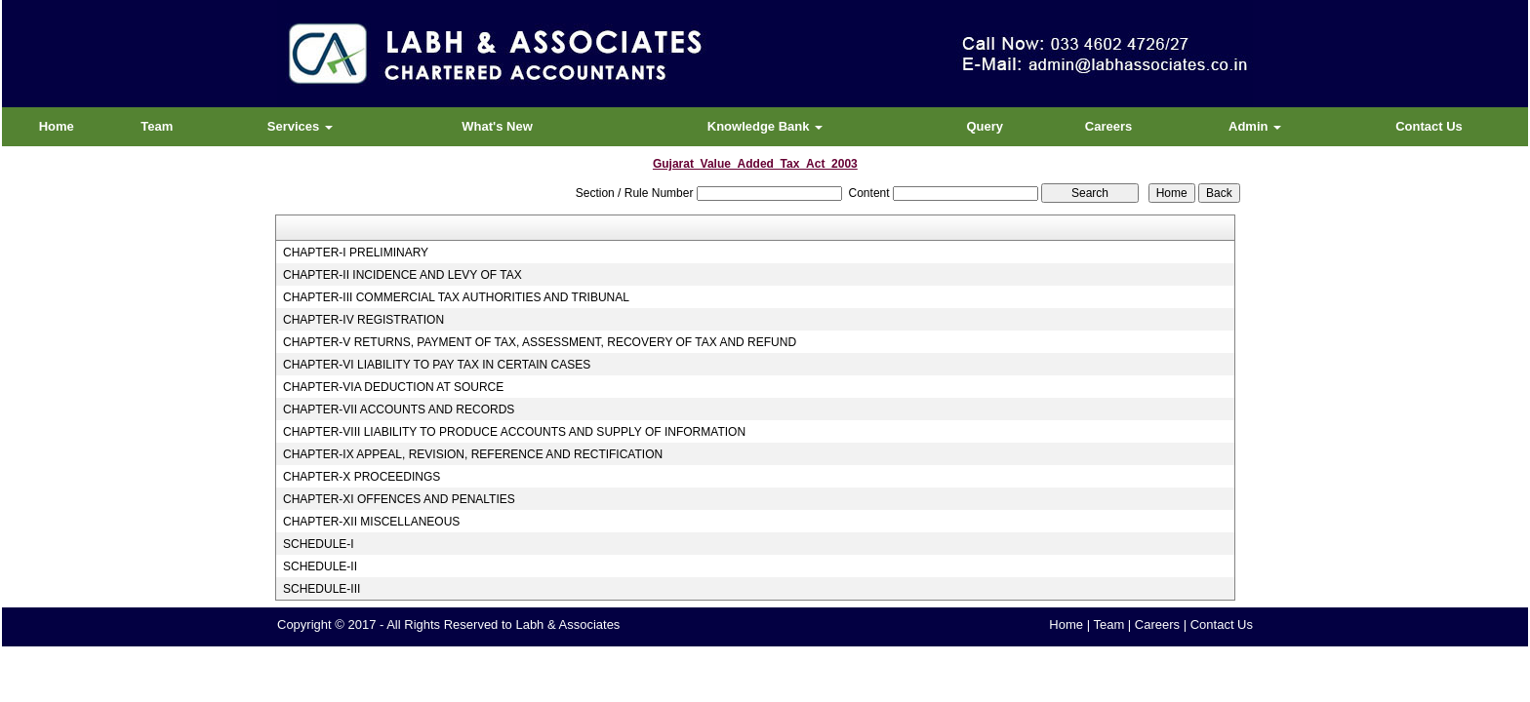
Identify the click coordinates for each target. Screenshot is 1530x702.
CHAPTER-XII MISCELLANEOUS (371, 521)
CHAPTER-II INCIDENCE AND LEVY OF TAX (402, 275)
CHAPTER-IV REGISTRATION (363, 320)
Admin (1254, 126)
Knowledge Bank (765, 126)
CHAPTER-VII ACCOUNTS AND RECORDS (398, 409)
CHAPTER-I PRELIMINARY (355, 252)
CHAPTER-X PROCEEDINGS (361, 477)
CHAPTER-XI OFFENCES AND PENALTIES (399, 499)
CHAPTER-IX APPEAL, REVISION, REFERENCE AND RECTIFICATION (473, 454)
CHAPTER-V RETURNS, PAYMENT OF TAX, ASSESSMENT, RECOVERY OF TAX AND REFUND (539, 342)
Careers (1108, 126)
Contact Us (1429, 126)
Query (984, 126)
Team (157, 126)
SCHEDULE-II (320, 566)
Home (56, 126)
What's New (497, 126)
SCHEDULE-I (318, 544)
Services (300, 126)
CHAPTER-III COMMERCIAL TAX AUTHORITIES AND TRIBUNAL (456, 297)
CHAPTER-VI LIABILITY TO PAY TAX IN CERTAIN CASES (436, 364)
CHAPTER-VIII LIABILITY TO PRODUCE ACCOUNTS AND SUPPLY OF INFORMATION (514, 432)
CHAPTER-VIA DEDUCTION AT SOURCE (393, 387)
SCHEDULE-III (321, 589)
